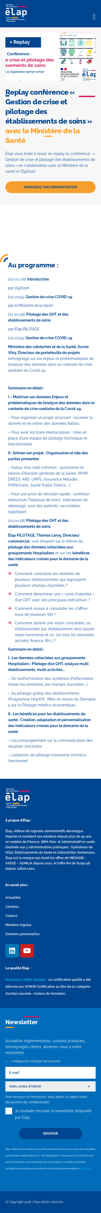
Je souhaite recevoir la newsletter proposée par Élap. (53, 1115)
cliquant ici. (86, 1168)
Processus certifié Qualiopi (25, 980)
